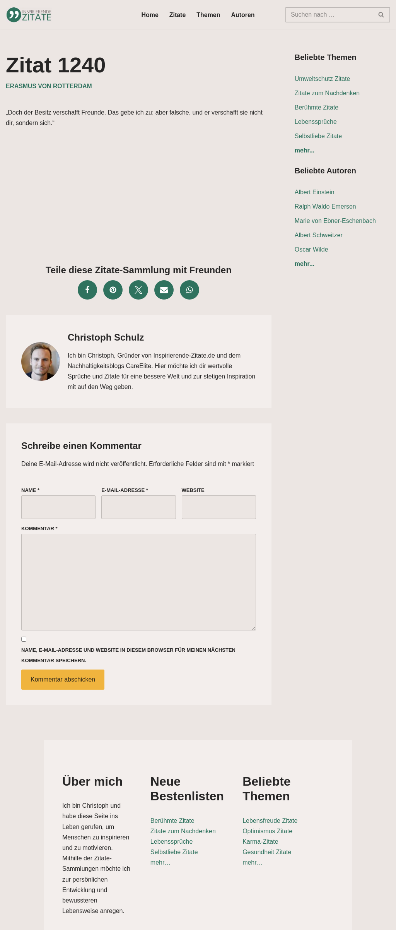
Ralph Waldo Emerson (325, 207)
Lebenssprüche (316, 121)
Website (193, 490)
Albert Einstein (315, 192)
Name (30, 490)
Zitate (177, 15)
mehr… (154, 863)
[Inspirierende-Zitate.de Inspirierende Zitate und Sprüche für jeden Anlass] (29, 14)
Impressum (373, 920)
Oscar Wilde (311, 250)
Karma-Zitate (288, 828)
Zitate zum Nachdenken (327, 93)
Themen (208, 15)
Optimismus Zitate (295, 817)
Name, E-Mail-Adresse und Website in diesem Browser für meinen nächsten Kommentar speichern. (128, 656)
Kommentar (39, 529)
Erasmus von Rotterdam (49, 86)
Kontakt (336, 920)
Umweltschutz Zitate (322, 78)
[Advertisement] (138, 194)
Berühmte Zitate (317, 107)
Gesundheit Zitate (294, 838)
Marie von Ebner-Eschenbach (335, 221)
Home (149, 15)
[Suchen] (329, 14)
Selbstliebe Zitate (318, 136)
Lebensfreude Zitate (297, 806)
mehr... (305, 150)
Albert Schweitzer (319, 235)
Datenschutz (298, 920)
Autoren (243, 15)
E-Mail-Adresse (124, 490)
